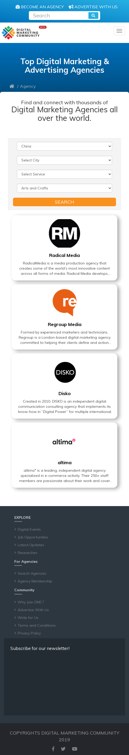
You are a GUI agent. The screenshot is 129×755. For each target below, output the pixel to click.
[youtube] (74, 749)
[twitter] (63, 749)
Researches (27, 552)
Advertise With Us (33, 610)
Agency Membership (35, 581)
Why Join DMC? (31, 602)
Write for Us (28, 617)
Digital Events (29, 529)
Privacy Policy (29, 633)
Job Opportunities (33, 537)
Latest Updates (31, 545)
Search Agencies (32, 573)
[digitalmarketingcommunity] (24, 32)
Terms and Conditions (37, 625)
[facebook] (53, 749)
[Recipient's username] (59, 15)
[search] (93, 15)
